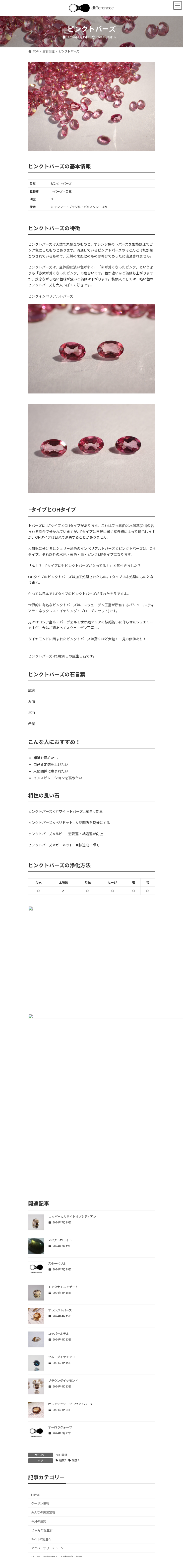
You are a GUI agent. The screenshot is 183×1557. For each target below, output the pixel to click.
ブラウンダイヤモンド (63, 1241)
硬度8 (62, 1320)
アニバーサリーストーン (47, 1408)
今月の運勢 (38, 1382)
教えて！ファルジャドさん (48, 1435)
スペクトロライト (60, 1100)
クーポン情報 (40, 1363)
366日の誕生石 (41, 1399)
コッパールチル (58, 1194)
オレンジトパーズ (60, 1170)
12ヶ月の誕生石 (42, 1390)
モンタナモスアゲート (63, 1147)
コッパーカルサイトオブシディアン (72, 1077)
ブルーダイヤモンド (61, 1217)
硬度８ (76, 1320)
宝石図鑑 (61, 1315)
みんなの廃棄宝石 (43, 1373)
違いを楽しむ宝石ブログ (47, 1444)
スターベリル (57, 1124)
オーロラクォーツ (60, 1288)
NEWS (35, 1355)
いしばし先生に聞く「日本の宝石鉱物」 (58, 1417)
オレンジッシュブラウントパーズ (70, 1264)
